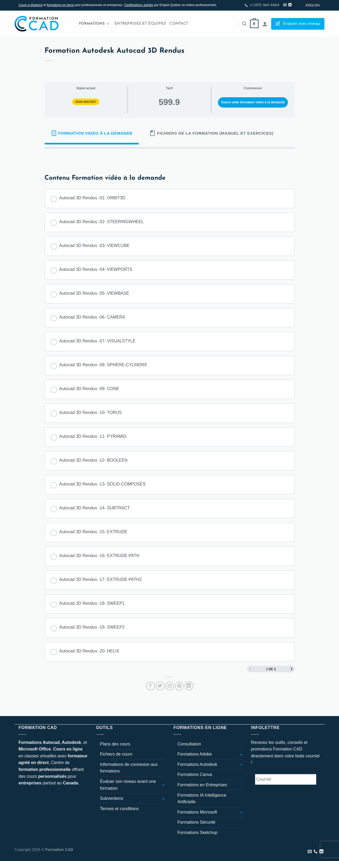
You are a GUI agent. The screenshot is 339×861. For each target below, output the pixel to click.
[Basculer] (163, 784)
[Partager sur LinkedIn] (189, 686)
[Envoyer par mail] (169, 686)
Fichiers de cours (116, 754)
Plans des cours (115, 744)
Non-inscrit (85, 101)
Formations (94, 24)
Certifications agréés (138, 5)
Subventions (111, 798)
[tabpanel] (169, 157)
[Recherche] (244, 24)
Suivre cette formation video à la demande (253, 102)
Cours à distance (30, 5)
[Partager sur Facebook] (150, 686)
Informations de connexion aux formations (129, 768)
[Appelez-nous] (316, 852)
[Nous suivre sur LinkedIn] (290, 5)
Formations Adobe (194, 754)
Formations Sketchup (197, 832)
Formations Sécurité (196, 822)
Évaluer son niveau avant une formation (128, 785)
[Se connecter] (264, 24)
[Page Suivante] (291, 669)
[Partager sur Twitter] (160, 686)
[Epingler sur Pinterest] (179, 686)
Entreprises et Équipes (140, 24)
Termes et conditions (119, 808)
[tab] (91, 133)
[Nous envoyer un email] (285, 5)
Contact (179, 24)
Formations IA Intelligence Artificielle (201, 798)
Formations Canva (194, 774)
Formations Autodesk (197, 764)
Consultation (189, 744)
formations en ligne (60, 5)
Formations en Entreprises (202, 785)
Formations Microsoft (197, 812)
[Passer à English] (312, 5)
